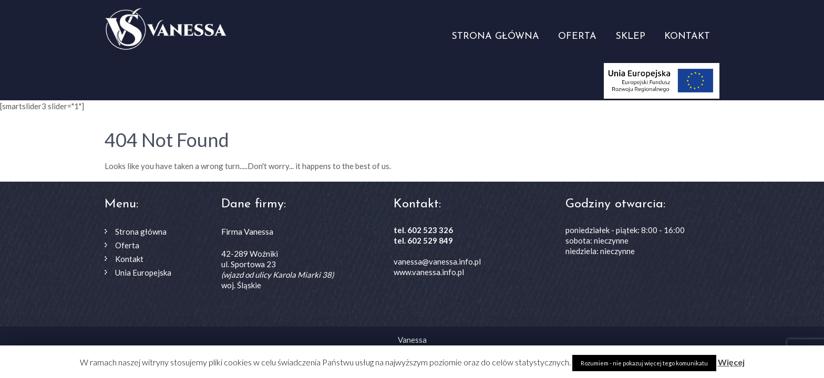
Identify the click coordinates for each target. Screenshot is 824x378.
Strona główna (495, 36)
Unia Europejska (143, 272)
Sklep (630, 36)
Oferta (577, 36)
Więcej (731, 362)
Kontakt (687, 36)
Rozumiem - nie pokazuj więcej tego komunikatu (644, 363)
